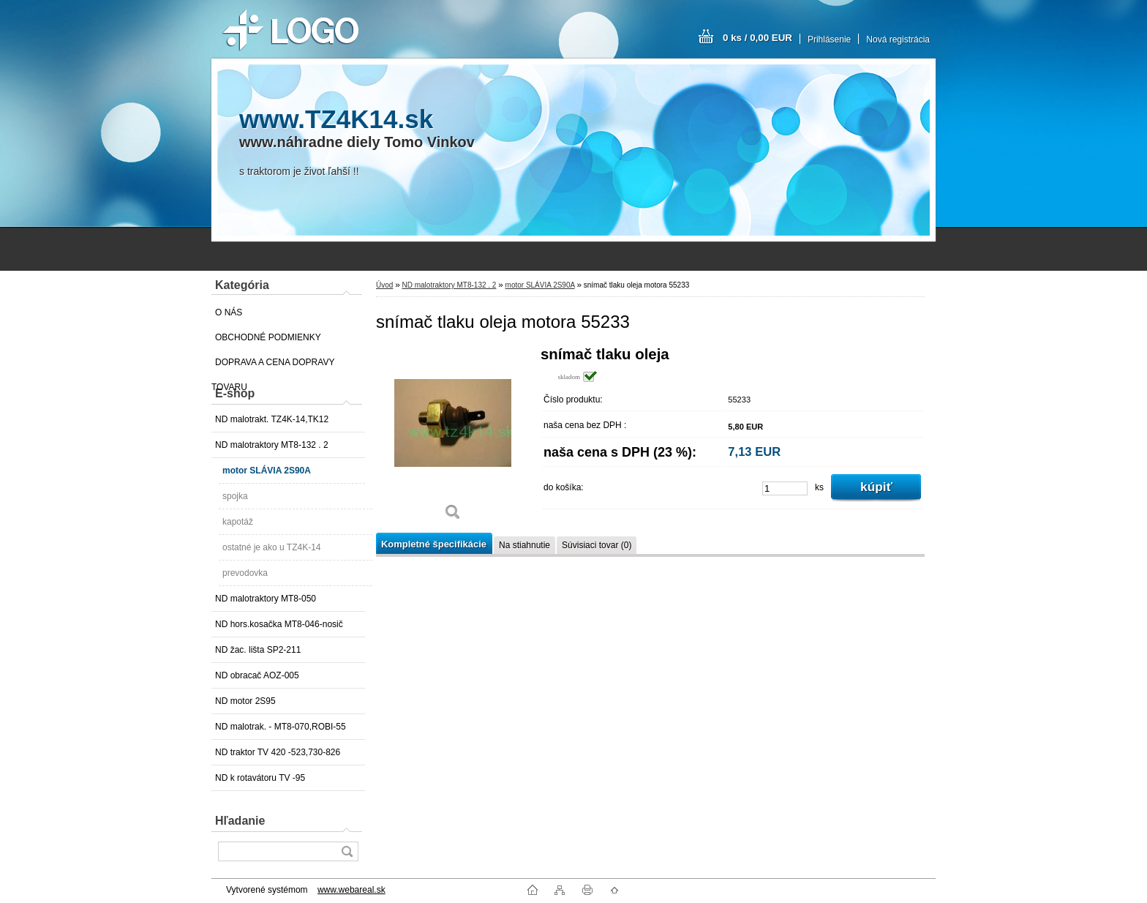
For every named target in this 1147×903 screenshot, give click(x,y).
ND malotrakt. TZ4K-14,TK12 (271, 419)
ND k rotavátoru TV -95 (260, 778)
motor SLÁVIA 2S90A (266, 470)
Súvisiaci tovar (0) (596, 545)
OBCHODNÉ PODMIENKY (268, 337)
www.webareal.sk (351, 890)
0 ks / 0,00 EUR (757, 37)
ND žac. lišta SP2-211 (258, 650)
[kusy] (785, 488)
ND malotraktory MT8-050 (265, 598)
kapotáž (237, 522)
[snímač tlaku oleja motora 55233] (453, 439)
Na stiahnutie (524, 545)
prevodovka (245, 573)
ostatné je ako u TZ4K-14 (271, 547)
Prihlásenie (829, 39)
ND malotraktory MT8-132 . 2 (271, 445)
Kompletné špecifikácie (433, 544)
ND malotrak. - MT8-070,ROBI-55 (280, 727)
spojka (235, 496)
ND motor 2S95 (245, 701)
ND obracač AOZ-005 (257, 675)
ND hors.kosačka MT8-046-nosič (279, 624)
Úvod (384, 285)
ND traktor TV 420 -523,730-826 (277, 752)
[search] (346, 851)
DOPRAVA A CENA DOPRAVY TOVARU (272, 366)
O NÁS (228, 312)
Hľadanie (240, 820)
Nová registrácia (898, 39)
